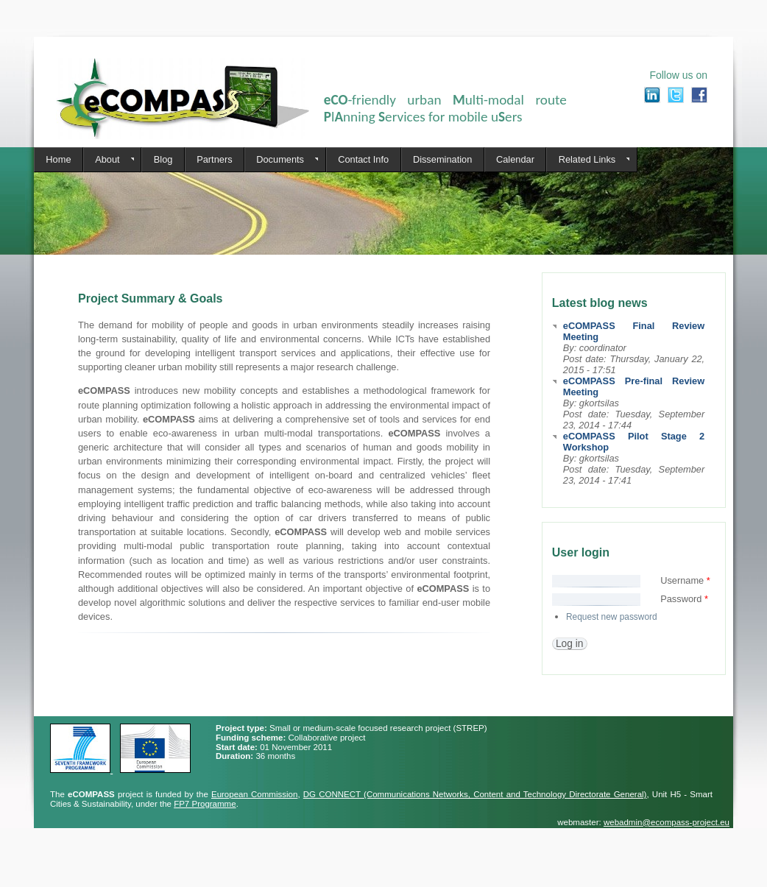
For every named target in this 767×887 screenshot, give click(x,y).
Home (58, 159)
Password (684, 598)
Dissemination (442, 159)
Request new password (611, 617)
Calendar (515, 159)
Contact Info (363, 159)
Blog (163, 159)
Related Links (587, 160)
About (108, 160)
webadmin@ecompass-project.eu (666, 822)
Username (685, 580)
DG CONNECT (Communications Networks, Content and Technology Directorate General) (475, 794)
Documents (281, 160)
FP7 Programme (205, 803)
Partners (214, 159)
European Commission (254, 794)
